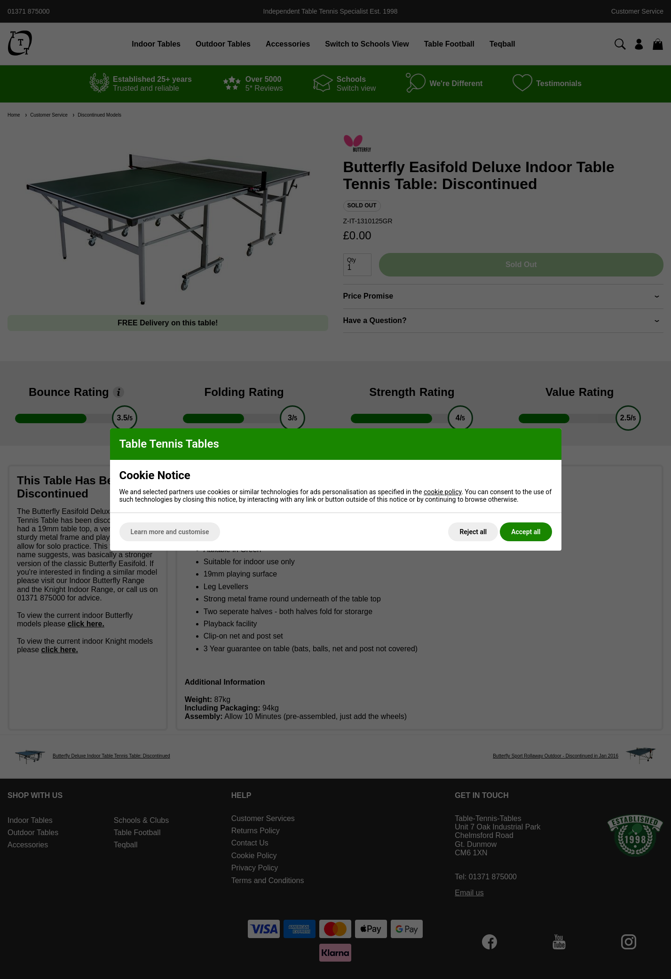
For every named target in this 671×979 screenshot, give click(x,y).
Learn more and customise (170, 532)
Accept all (525, 532)
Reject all (473, 532)
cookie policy (443, 492)
